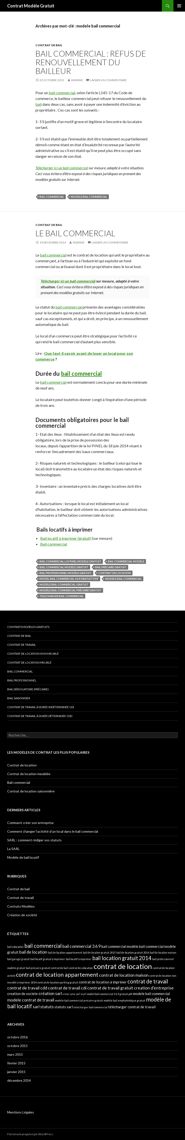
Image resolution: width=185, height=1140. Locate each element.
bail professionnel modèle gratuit (66, 572)
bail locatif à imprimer (79, 959)
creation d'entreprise (154, 987)
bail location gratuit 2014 (122, 958)
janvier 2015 (16, 1072)
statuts (47, 1006)
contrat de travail (147, 981)
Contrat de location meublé (29, 662)
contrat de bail (59, 967)
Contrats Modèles (21, 906)
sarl (36, 1006)
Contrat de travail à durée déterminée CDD (39, 716)
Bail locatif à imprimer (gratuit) (65, 538)
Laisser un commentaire (108, 80)
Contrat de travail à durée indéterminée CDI (40, 707)
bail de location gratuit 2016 (132, 952)
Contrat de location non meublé (33, 653)
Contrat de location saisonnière (31, 791)
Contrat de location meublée (28, 774)
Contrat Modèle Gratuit (30, 5)
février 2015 (16, 1063)
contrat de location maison (124, 975)
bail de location (33, 952)
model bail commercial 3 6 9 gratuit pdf (69, 578)
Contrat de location (22, 765)
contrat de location (114, 572)
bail (38, 104)
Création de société (22, 915)
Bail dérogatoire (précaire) (28, 689)
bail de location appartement (65, 952)
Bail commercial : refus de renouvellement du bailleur (90, 62)
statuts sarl (63, 1007)
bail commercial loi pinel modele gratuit (70, 561)
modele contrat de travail (30, 999)
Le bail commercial (75, 233)
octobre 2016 (17, 1037)
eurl (83, 993)
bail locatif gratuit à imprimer (47, 959)
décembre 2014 (19, 1080)
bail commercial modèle (126, 561)
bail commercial (62, 92)
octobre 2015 (17, 1046)
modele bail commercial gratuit (64, 584)
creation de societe (22, 993)
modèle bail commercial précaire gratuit (70, 590)
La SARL (13, 849)
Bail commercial (53, 544)
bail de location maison (163, 952)
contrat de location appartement (57, 974)
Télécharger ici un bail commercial (61, 167)
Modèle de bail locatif (23, 857)
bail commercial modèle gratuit (64, 567)
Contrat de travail (21, 644)
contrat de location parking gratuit (57, 982)
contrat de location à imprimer (103, 982)
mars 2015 (15, 1054)
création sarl (50, 993)
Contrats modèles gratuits (28, 627)
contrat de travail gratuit (110, 987)
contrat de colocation (81, 967)
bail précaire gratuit (110, 567)
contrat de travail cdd (27, 987)
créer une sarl (71, 993)
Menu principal (179, 6)
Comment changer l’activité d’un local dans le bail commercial (52, 831)
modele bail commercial (89, 196)
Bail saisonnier (18, 698)
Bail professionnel (21, 680)
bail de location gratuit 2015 (99, 952)
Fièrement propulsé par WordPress (30, 1134)
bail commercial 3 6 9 (81, 946)
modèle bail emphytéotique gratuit (124, 1000)
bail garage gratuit (18, 959)
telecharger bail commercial (62, 596)
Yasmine (77, 80)
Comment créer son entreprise (30, 823)
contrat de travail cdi (67, 987)
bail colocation (15, 946)
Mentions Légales (20, 1112)
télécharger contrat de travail (132, 1007)
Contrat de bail (48, 45)
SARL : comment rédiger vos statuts (34, 840)
